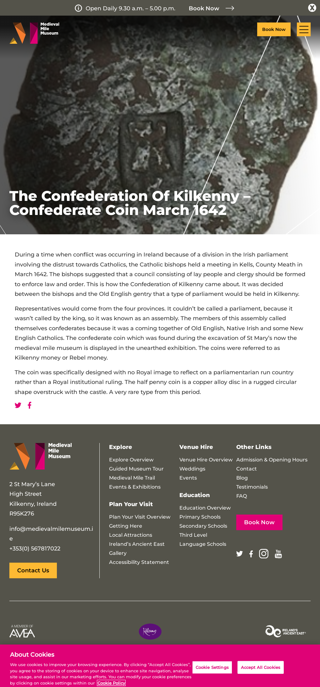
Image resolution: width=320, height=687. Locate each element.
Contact (246, 469)
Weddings (192, 469)
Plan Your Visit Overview (139, 517)
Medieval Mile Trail (132, 478)
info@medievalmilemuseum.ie (51, 533)
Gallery (118, 553)
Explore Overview (131, 460)
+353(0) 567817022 (34, 548)
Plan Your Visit (131, 504)
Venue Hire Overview (205, 460)
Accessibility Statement (139, 562)
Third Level (193, 535)
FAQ (241, 496)
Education (194, 495)
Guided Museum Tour (136, 469)
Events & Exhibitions (135, 487)
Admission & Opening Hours (272, 460)
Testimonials (252, 487)
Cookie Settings (212, 672)
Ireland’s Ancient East (137, 544)
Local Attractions (130, 535)
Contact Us (33, 570)
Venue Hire (196, 447)
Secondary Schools (203, 526)
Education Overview (205, 508)
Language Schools (202, 544)
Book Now (204, 8)
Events (188, 478)
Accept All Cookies (260, 672)
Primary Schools (200, 517)
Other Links (254, 447)
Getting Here (125, 526)
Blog (242, 478)
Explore (120, 447)
